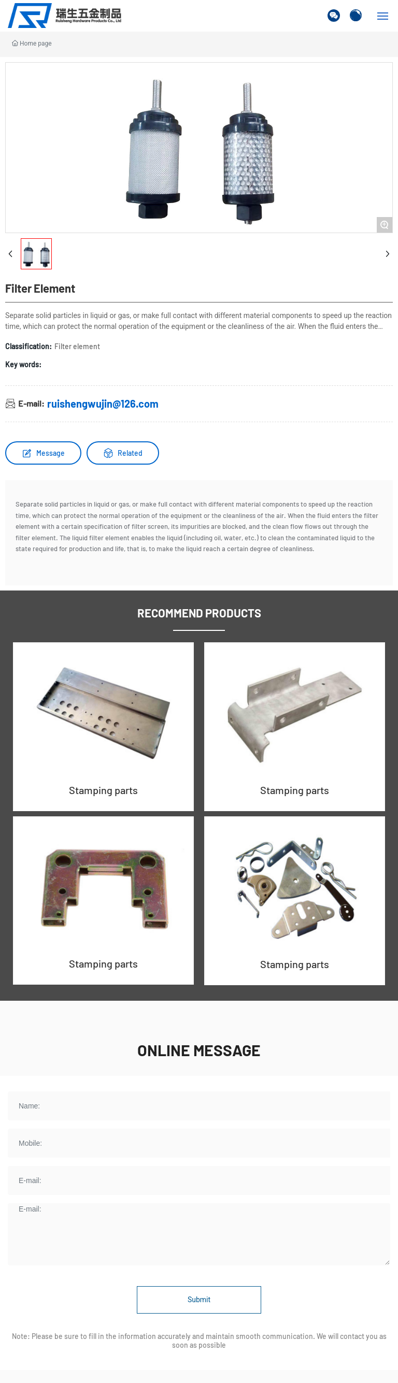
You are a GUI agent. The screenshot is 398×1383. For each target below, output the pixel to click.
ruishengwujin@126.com (103, 403)
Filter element (77, 346)
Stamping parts (103, 790)
